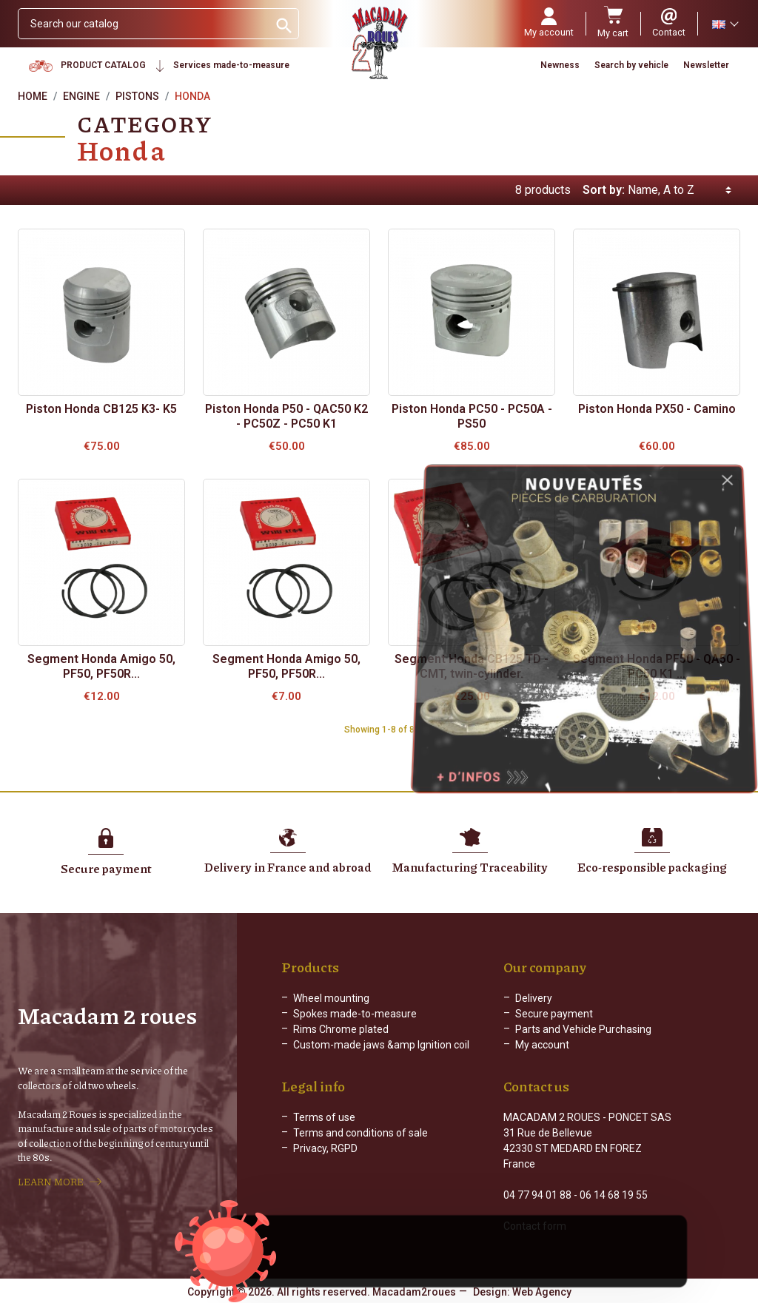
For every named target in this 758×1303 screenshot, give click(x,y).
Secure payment (554, 1014)
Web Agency (541, 1292)
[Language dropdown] (724, 24)
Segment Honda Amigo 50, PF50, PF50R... (101, 666)
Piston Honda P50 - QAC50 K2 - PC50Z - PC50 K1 (286, 416)
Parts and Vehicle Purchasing (583, 1029)
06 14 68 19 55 (614, 1195)
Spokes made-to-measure (355, 1014)
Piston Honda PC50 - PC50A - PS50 (472, 416)
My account (542, 1045)
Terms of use (324, 1117)
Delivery (533, 998)
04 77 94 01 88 (537, 1195)
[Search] (143, 23)
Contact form (534, 1226)
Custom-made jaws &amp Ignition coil (381, 1045)
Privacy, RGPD (325, 1148)
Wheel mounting (331, 998)
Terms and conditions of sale (360, 1133)
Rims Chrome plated (341, 1029)
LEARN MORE (51, 1181)
